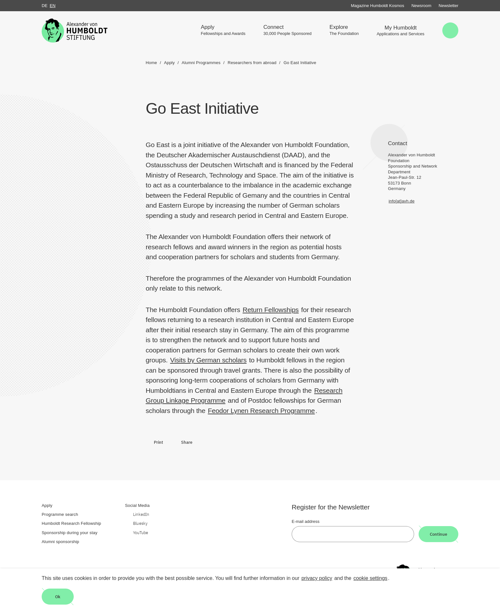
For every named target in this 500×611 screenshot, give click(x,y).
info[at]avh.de (402, 201)
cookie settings (371, 578)
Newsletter (448, 5)
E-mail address (306, 521)
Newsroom (421, 5)
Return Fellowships (271, 309)
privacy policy (316, 578)
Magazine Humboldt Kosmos (377, 5)
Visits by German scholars (208, 360)
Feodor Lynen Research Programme (261, 410)
